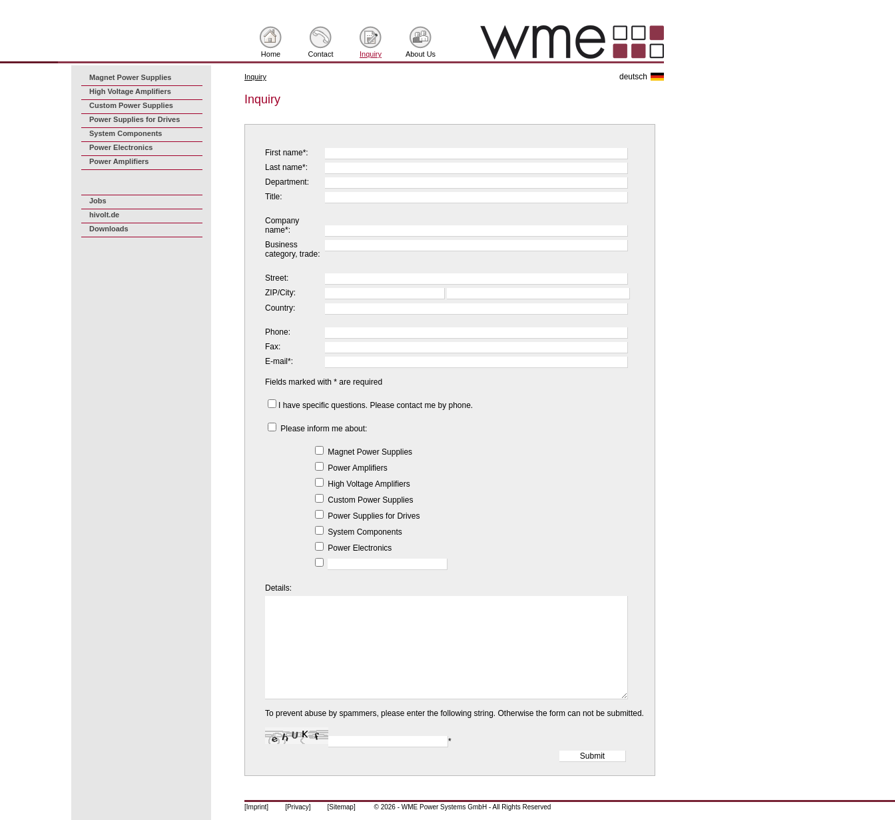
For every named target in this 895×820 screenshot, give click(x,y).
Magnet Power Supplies (130, 77)
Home (270, 54)
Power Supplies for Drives (134, 119)
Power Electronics (120, 147)
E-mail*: (279, 361)
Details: (278, 588)
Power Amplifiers (119, 161)
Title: (273, 196)
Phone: (277, 332)
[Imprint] (256, 807)
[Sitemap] (341, 807)
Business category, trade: (292, 249)
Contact (321, 54)
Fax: (272, 346)
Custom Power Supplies (131, 105)
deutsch (633, 76)
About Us (421, 54)
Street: (276, 278)
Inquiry (371, 54)
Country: (280, 308)
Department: (287, 182)
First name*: (286, 152)
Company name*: (282, 225)
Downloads (109, 229)
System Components (125, 133)
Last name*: (286, 167)
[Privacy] (297, 807)
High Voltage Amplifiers (130, 91)
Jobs (98, 201)
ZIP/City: (280, 292)
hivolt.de (104, 215)
